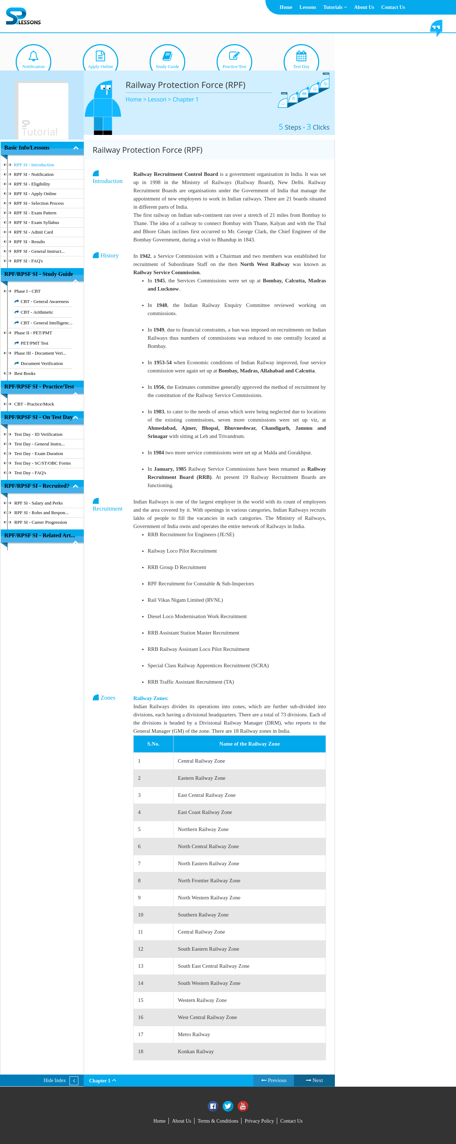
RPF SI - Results (29, 241)
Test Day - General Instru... (39, 443)
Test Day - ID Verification (38, 434)
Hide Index (54, 1080)
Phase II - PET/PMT (33, 332)
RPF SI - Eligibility (32, 184)
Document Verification (42, 363)
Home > (137, 99)
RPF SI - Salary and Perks (38, 503)
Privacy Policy (259, 1121)
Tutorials (335, 7)
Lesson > (160, 99)
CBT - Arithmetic (37, 312)
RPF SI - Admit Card (33, 232)
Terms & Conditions (218, 1121)
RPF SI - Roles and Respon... (41, 512)
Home (286, 7)
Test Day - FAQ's (30, 472)
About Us (364, 7)
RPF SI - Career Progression (40, 522)
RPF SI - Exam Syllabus (36, 222)
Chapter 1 (186, 99)
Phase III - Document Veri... (40, 353)
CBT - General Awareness (45, 301)
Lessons (308, 7)
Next (314, 1080)
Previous (273, 1080)
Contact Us (393, 7)
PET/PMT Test (34, 343)
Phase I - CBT (27, 291)
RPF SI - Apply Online (35, 193)
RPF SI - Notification (34, 174)
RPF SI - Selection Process (39, 203)
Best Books (25, 373)
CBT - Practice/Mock (34, 404)
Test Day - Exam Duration (38, 453)
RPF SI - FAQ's (28, 260)
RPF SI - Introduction (34, 164)
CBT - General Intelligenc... (47, 322)
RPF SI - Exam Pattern (35, 212)
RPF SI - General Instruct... (39, 251)
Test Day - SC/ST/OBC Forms (42, 463)
